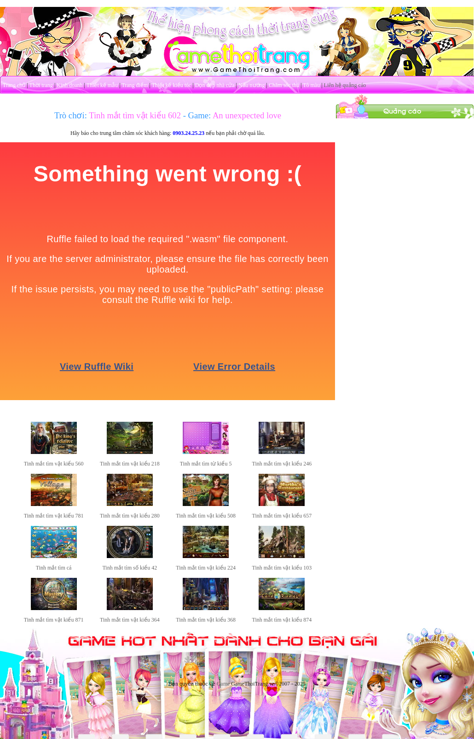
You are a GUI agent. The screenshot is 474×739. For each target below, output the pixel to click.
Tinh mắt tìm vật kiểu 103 (282, 567)
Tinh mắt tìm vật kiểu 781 (54, 515)
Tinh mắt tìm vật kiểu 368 (206, 620)
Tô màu (311, 85)
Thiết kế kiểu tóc (171, 85)
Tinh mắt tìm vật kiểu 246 (282, 463)
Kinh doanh (69, 85)
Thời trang (41, 85)
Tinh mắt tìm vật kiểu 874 (282, 620)
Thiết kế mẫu (102, 85)
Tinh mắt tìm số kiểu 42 (129, 567)
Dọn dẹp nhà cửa (215, 85)
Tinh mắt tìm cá (54, 567)
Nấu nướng (251, 85)
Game (223, 684)
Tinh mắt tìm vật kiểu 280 (130, 515)
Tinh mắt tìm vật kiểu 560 (54, 463)
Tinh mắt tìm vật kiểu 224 (206, 567)
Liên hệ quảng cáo (345, 85)
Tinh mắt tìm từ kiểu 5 (206, 463)
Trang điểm (134, 85)
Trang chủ (14, 85)
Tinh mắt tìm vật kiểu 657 (282, 515)
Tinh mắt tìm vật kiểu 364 (130, 620)
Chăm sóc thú (284, 85)
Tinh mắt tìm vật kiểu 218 (130, 463)
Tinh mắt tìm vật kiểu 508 (206, 515)
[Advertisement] (405, 176)
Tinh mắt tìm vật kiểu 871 (54, 620)
